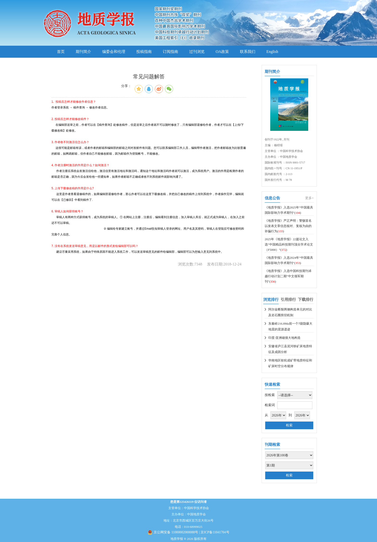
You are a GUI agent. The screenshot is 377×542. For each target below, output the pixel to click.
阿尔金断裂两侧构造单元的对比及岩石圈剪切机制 (290, 312)
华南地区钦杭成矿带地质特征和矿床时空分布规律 (290, 363)
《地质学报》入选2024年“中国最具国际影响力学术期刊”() (289, 260)
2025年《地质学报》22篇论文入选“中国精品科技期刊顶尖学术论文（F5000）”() (289, 244)
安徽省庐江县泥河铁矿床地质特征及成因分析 (290, 349)
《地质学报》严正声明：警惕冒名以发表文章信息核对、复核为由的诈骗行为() (288, 226)
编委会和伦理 (113, 52)
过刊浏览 (197, 52)
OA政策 (222, 52)
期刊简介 (83, 52)
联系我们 (247, 52)
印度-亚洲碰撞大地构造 (284, 338)
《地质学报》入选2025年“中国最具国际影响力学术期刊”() (289, 210)
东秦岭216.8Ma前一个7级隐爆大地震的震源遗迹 (290, 326)
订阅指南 (170, 52)
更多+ (309, 198)
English (272, 52)
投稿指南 (144, 52)
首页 (61, 52)
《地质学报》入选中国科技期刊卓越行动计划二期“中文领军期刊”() (288, 276)
